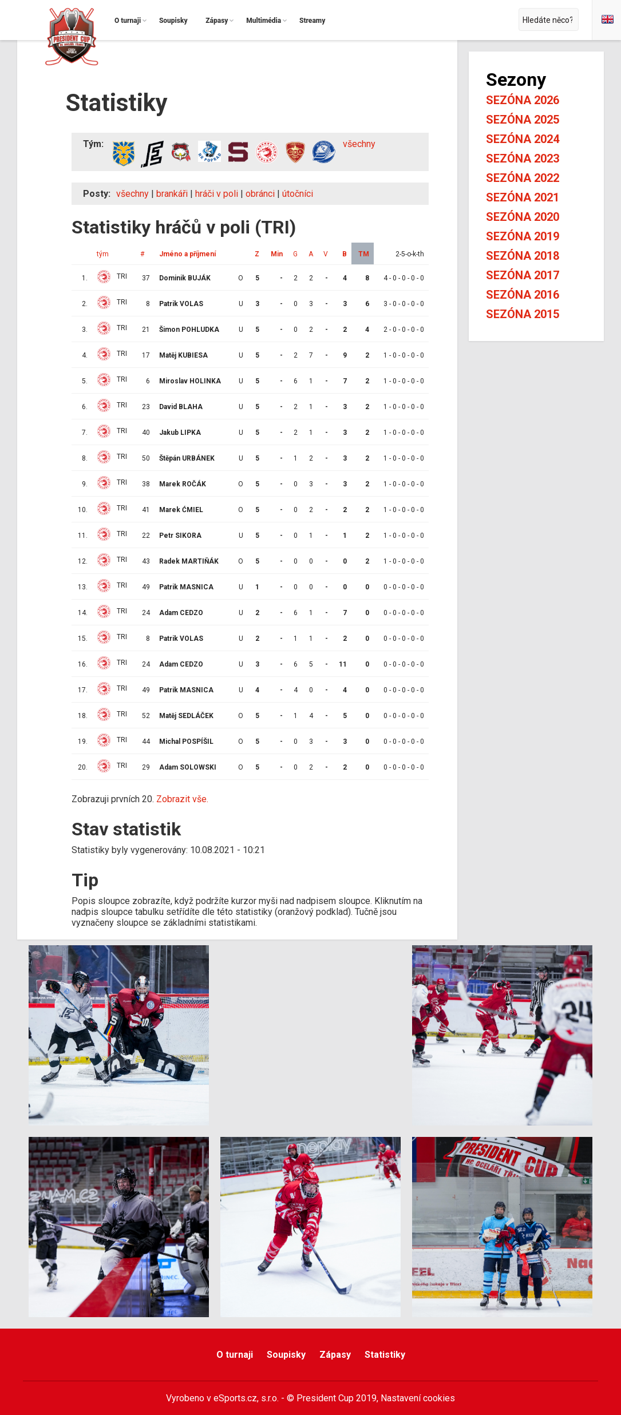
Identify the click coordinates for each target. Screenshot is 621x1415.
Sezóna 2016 (522, 295)
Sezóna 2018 (522, 256)
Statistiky (385, 1354)
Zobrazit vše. (182, 799)
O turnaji (234, 1354)
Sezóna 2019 (522, 236)
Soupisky (286, 1354)
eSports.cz (235, 1398)
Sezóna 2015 (522, 314)
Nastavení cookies (418, 1398)
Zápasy (335, 1354)
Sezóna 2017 (522, 275)
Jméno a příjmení (187, 254)
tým (103, 254)
